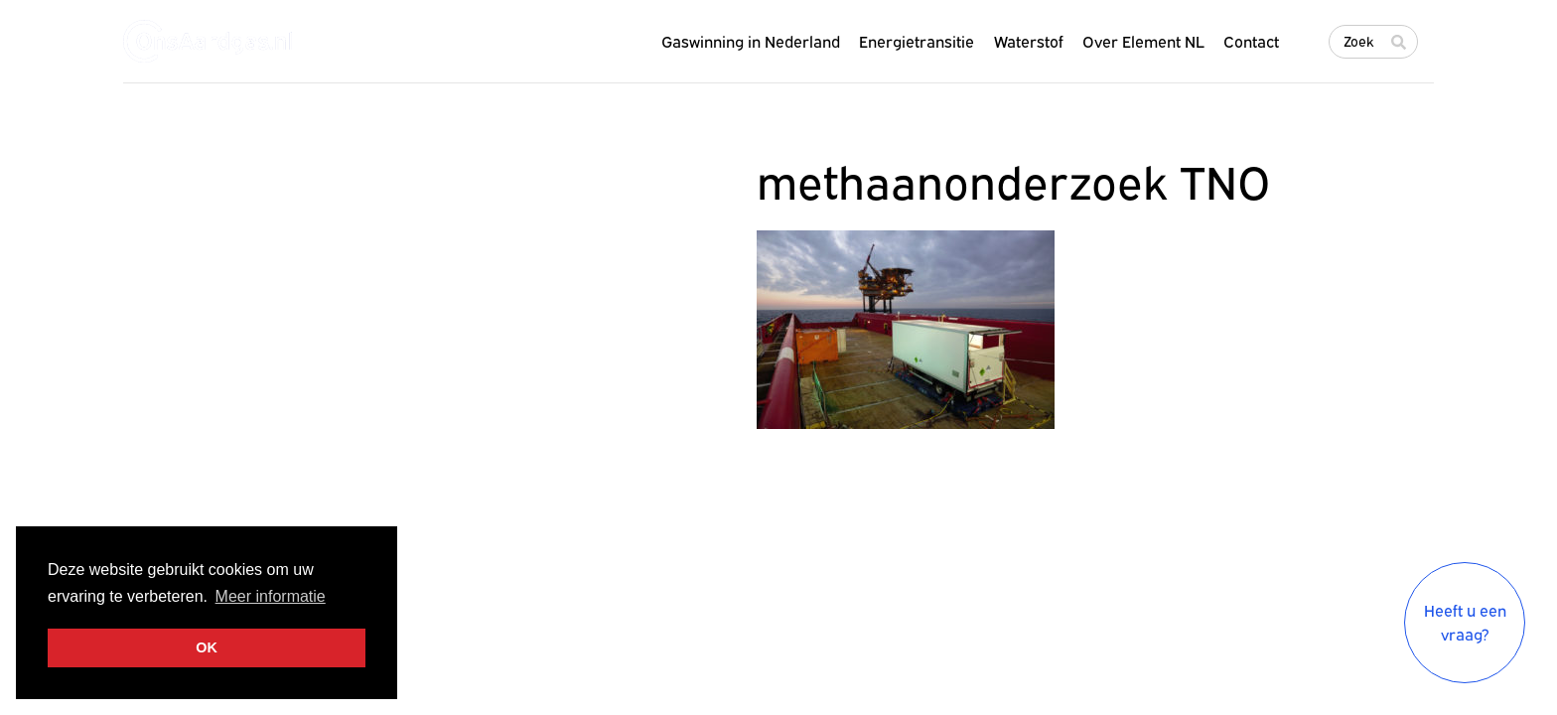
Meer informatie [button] (270, 596)
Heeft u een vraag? (1465, 622)
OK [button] (206, 647)
